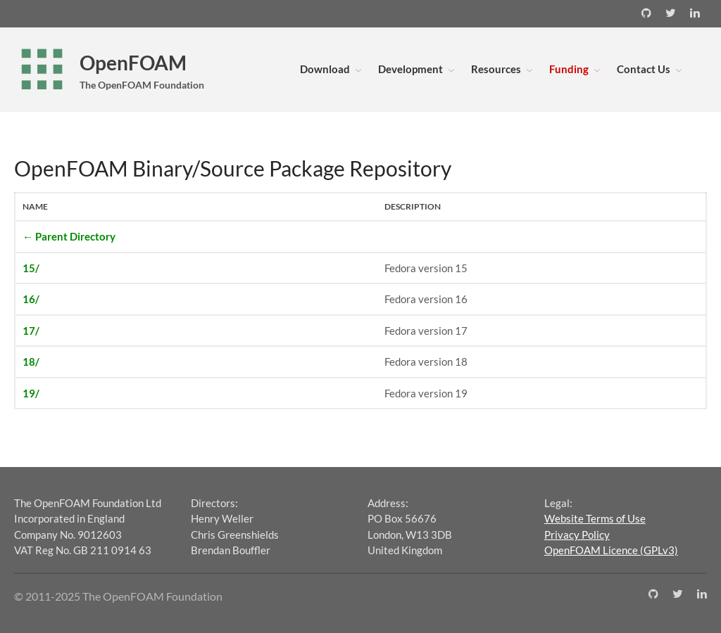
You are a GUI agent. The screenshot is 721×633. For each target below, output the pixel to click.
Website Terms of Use (595, 518)
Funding (569, 69)
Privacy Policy (577, 534)
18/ (31, 361)
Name (35, 206)
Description (412, 206)
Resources (496, 69)
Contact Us (643, 69)
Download (325, 69)
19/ (31, 393)
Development (410, 69)
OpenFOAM (133, 63)
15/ (31, 268)
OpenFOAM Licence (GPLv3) (611, 550)
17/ (31, 330)
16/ (31, 299)
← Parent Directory (69, 236)
